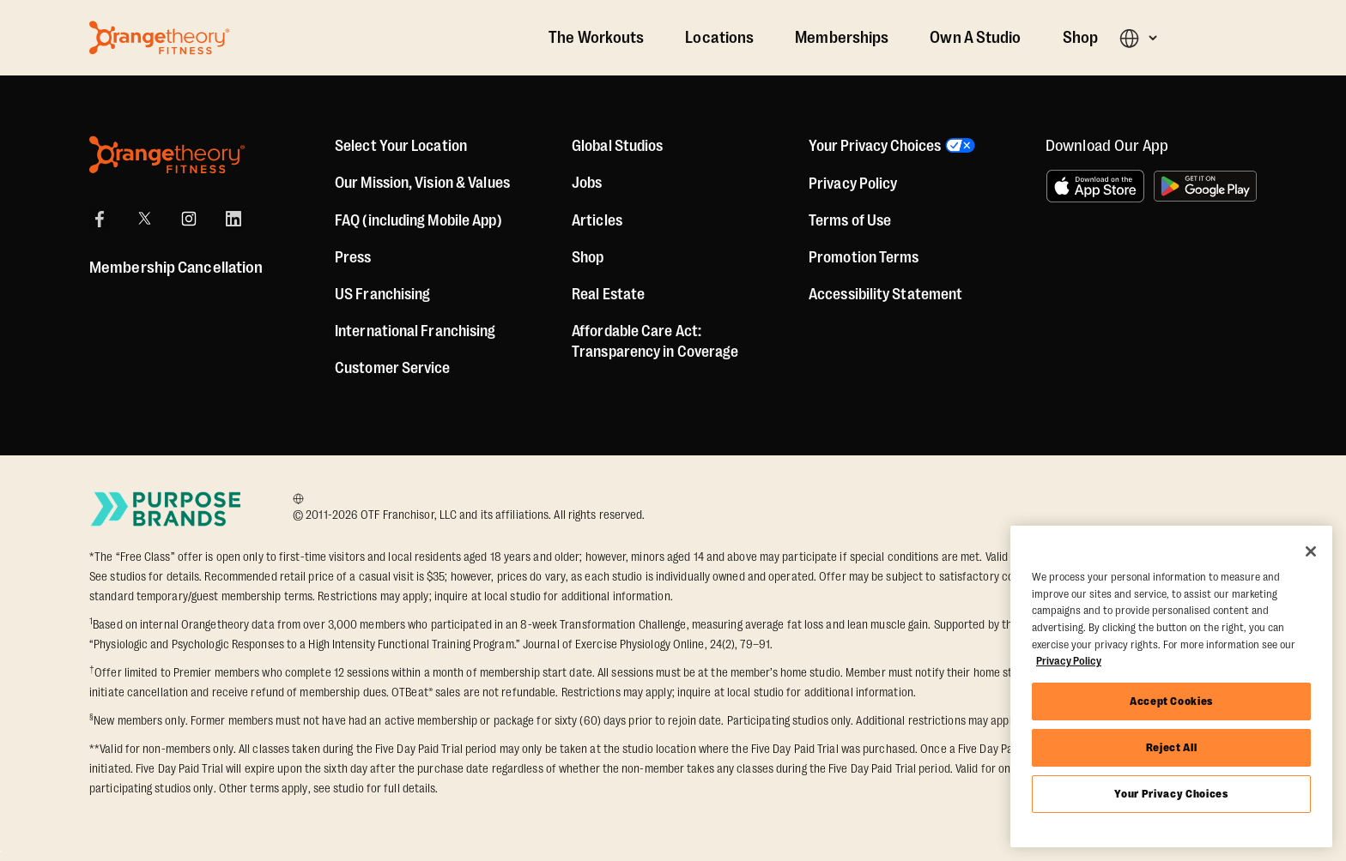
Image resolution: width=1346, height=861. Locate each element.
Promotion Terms (864, 257)
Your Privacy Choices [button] (875, 145)
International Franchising (415, 331)
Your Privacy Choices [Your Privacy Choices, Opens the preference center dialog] (1171, 793)
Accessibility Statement (885, 294)
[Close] (1311, 551)
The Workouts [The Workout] (596, 37)
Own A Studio (975, 37)
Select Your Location (401, 145)
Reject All (1171, 747)
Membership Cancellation (176, 267)
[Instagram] (189, 218)
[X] (144, 218)
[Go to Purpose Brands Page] (166, 509)
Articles (597, 220)
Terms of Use (850, 220)
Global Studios (617, 145)
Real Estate (608, 294)
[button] (1138, 38)
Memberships (841, 37)
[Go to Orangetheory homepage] (159, 38)
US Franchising (382, 294)
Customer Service (393, 367)
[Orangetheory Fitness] (167, 154)
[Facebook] (99, 218)
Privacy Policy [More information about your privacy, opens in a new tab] (1068, 660)
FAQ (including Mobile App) (418, 220)
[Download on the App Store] (1095, 186)
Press (353, 257)
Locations (719, 37)
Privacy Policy (853, 183)
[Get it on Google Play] (1205, 186)
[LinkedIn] (233, 218)
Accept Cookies (1171, 701)
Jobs (587, 182)
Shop (1080, 37)
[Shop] (587, 257)
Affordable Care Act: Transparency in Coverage (655, 341)
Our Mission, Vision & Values (422, 182)
